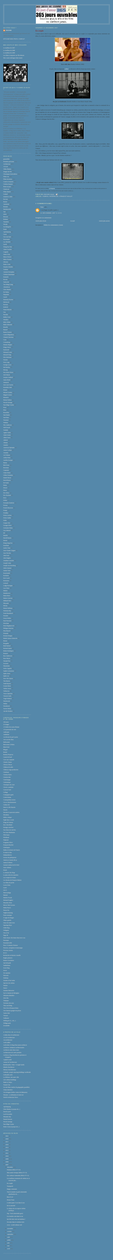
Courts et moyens (8, 181)
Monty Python (7, 400)
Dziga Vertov (7, 347)
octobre (9, 1231)
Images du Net (7, 171)
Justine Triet (6, 570)
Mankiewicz (6, 593)
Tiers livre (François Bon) (10, 1008)
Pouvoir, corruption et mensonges (13, 948)
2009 (7, 1159)
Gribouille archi (7, 1075)
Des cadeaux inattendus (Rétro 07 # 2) (18, 1175)
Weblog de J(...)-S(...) (9, 1020)
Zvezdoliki (6, 1025)
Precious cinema (8, 950)
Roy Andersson (7, 656)
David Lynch (7, 1111)
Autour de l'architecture (10, 1062)
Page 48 (5, 935)
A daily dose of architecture (11, 1035)
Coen (4, 340)
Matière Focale (7, 897)
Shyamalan (6, 666)
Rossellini (6, 412)
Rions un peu (7, 186)
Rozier (5, 202)
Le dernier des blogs (9, 872)
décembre (10, 1167)
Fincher (5, 360)
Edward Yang (7, 355)
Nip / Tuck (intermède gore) (15, 1213)
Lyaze (5, 887)
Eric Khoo (6, 493)
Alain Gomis (7, 435)
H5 (4, 533)
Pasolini (5, 314)
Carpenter (6, 470)
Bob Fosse (6, 465)
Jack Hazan (6, 375)
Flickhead (6, 837)
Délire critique (7, 817)
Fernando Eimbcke (8, 503)
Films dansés (7, 191)
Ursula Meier (7, 686)
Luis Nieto (6, 588)
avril (8, 1248)
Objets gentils (7, 920)
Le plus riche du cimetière (10, 875)
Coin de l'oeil (7, 790)
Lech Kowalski (7, 1114)
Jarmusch (6, 382)
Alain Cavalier (7, 249)
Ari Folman (6, 455)
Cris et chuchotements (9, 802)
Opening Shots (7, 925)
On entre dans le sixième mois (15, 1222)
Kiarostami (6, 239)
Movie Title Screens (9, 905)
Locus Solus (6, 885)
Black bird (6, 747)
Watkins (5, 422)
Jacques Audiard (8, 377)
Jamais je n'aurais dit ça (10, 860)
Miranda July (7, 1116)
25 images (6, 724)
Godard (5, 194)
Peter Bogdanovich (8, 626)
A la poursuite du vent (9, 729)
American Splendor (8, 447)
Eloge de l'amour (8, 822)
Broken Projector (8, 754)
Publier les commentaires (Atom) (53, 225)
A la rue (5, 166)
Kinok (5, 870)
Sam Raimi (6, 415)
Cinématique (7, 782)
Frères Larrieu (7, 515)
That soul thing (7, 1005)
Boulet (5, 752)
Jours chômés (7, 867)
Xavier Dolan (7, 708)
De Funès (6, 483)
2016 (7, 1144)
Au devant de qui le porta (10, 737)
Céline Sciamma (8, 475)
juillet (9, 1240)
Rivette (5, 279)
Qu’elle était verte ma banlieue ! (16, 1219)
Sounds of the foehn (9, 980)
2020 (7, 1139)
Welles (5, 703)
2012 (7, 1150)
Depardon (6, 294)
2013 (7, 1147)
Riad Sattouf (6, 646)
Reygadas (6, 643)
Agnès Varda (7, 432)
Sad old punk (7, 963)
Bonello (5, 327)
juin (8, 1243)
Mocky (5, 605)
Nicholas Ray (7, 611)
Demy (5, 485)
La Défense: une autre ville (11, 1077)
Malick (5, 590)
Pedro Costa (6, 264)
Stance (5, 988)
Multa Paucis (7, 907)
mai (8, 1246)
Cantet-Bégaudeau (8, 334)
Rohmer (5, 219)
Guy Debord (6, 530)
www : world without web (14, 1225)
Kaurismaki (6, 573)
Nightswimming (8, 913)
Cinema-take (7, 777)
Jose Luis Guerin (8, 385)
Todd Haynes (7, 683)
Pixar (4, 407)
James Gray (6, 254)
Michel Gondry (7, 392)
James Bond (6, 380)
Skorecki (5, 975)
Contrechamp (7, 797)
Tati (4, 212)
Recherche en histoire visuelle (12, 955)
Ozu (4, 312)
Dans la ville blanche (9, 807)
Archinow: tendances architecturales (13, 1047)
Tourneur (5, 420)
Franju (5, 510)
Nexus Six (6, 910)
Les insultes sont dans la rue (15, 1216)
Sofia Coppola (7, 668)
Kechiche (6, 575)
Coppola (5, 252)
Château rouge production (10, 769)
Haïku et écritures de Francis (11, 850)
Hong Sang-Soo (7, 543)
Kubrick (46, 196)
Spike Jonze (6, 673)
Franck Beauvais (8, 508)
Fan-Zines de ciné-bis (9, 830)
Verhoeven (6, 691)
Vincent (5, 1015)
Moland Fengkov (8, 900)
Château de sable (8, 767)
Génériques (6, 847)
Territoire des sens (8, 1003)
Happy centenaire (12, 1189)
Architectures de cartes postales (12, 1052)
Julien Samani (7, 568)
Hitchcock (6, 302)
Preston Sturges (7, 636)
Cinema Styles (7, 774)
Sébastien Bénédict (8, 995)
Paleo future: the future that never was (14, 938)
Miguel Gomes (7, 395)
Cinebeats (6, 772)
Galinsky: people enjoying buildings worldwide (17, 1072)
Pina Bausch (6, 631)
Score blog (6, 968)
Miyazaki (6, 603)
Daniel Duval (7, 477)
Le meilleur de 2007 (9, 48)
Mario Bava (6, 595)
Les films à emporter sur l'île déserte (13, 55)
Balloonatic (6, 742)
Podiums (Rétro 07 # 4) (13, 1170)
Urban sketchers (8, 1090)
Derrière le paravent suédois (11, 812)
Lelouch (5, 583)
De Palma (6, 292)
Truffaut (5, 269)
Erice (4, 498)
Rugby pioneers (7, 958)
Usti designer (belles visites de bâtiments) (15, 1092)
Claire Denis (6, 473)
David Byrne (7, 480)
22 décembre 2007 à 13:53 (51, 213)
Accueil (72, 221)
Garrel (5, 297)
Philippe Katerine (8, 628)
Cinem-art (6, 189)
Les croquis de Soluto (9, 877)
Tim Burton (6, 681)
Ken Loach (6, 578)
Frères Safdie (7, 518)
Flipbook (5, 840)
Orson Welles (7, 618)
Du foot (5, 199)
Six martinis (6, 973)
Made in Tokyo (7, 1082)
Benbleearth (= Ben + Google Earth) (13, 1065)
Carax (5, 234)
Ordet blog (6, 928)
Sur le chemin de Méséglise (11, 993)
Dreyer (5, 488)
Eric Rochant (7, 495)
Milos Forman (7, 259)
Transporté (10, 1186)
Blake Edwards (7, 324)
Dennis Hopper (7, 344)
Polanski (5, 633)
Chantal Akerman (8, 337)
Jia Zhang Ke (7, 227)
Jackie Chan (6, 548)
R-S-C (5, 953)
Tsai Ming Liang (8, 284)
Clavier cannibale (8, 787)
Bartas (5, 462)
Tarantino (6, 222)
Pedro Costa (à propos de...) (11, 1127)
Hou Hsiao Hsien (8, 372)
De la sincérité (11, 1205)
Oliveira (5, 262)
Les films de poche (8, 882)
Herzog (5, 370)
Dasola (5, 810)
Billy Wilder (6, 322)
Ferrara (5, 505)
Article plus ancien (104, 221)
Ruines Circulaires (8, 960)
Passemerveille (7, 943)
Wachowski (6, 701)
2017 (7, 1142)
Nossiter (5, 615)
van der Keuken (7, 711)
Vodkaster (6, 1018)
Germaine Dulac (8, 528)
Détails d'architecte (8, 1067)
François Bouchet (8, 845)
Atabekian (6, 734)
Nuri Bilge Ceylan (8, 405)
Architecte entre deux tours (11, 1050)
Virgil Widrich (7, 698)
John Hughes (7, 558)
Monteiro (6, 397)
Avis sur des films (8, 739)
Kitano (5, 390)
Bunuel (5, 329)
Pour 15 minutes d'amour (10, 945)
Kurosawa (6, 580)
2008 (7, 1162)
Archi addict (6, 1042)
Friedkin (5, 513)
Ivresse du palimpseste (9, 857)
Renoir (5, 641)
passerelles (53, 196)
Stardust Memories (8, 990)
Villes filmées (7, 169)
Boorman (6, 467)
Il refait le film (7, 852)
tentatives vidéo (7, 196)
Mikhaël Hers (7, 600)
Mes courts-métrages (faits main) (12, 58)
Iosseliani (6, 545)
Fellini (5, 500)
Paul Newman (7, 621)
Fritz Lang (6, 362)
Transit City (6, 1085)
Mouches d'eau (7, 902)
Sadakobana (6, 965)
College (5, 792)
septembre (10, 1234)
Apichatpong (7, 232)
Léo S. (5, 890)
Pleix (4, 410)
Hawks (5, 540)
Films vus (6, 176)
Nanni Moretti (7, 309)
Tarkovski (6, 282)
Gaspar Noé (6, 523)
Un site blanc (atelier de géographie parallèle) (16, 1087)
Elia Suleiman (7, 357)
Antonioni (6, 204)
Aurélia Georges (8, 460)
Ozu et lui (6, 933)
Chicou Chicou (7, 764)
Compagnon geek (8, 795)
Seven (5, 970)
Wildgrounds (7, 1023)
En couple (10, 1183)
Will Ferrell (6, 427)
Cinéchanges (7, 780)
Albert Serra (6, 437)
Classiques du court (9, 784)
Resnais (5, 206)
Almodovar (6, 287)
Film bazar (6, 835)
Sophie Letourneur (8, 671)
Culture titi (6, 805)
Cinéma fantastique (8, 274)
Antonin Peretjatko (8, 272)
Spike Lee (6, 676)
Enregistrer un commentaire (43, 218)
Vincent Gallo (7, 696)
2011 (7, 1153)
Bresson (5, 217)
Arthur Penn (6, 457)
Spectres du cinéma (8, 983)
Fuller (5, 520)
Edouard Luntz (7, 352)
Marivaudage (7, 892)
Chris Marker (7, 289)
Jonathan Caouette (8, 560)
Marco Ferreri (7, 257)
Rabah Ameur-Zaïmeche (10, 638)
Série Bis (5, 998)
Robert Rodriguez (8, 651)
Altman (5, 442)
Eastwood (6, 350)
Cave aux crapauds (8, 759)
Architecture (6, 164)
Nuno (42, 207)
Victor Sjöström (7, 693)
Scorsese (5, 663)
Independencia (7, 855)
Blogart (5, 749)
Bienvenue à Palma (8, 744)
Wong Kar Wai (7, 247)
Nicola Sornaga (7, 402)
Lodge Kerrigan (7, 585)
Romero (5, 653)
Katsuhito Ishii (7, 387)
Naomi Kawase (7, 1119)
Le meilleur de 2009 (9, 53)
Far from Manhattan (9, 832)
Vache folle (6, 1013)
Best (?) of (10, 1197)
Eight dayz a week (8, 820)
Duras (5, 490)
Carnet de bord (7, 757)
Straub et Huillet (65, 196)
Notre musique (7, 915)
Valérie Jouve (7, 688)
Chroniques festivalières (10, 174)
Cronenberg (6, 342)
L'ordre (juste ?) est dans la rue (16, 1203)
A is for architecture (9, 1037)
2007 (7, 1164)
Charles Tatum (7, 762)
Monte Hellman (7, 608)
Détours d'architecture (9, 1069)
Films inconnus (7, 179)
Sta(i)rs (5, 985)
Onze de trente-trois (9, 923)
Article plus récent (40, 221)
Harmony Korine (8, 299)
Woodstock (6, 706)
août (8, 1237)
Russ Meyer (6, 658)
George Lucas (7, 365)
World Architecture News (10, 1097)
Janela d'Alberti (7, 862)
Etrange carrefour (8, 827)
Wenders (5, 319)
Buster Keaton (7, 332)
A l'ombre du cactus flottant (11, 727)
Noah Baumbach (8, 613)
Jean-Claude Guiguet (9, 550)
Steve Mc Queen (8, 678)
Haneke (5, 535)
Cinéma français (8, 184)
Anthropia (6, 732)
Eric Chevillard (7, 825)
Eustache (5, 277)
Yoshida (5, 430)
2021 (7, 1136)
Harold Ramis (7, 538)
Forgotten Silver (8, 842)
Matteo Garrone (7, 598)
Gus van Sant (7, 237)
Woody (5, 224)
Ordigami (6, 930)
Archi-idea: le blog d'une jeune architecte (15, 1045)
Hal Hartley (6, 367)
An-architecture (7, 1040)
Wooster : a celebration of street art (13, 1095)
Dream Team (10, 1200)
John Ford (6, 555)
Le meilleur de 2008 (9, 50)
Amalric (5, 445)
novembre (10, 1228)
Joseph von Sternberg (9, 565)
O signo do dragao (8, 917)
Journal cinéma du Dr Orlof (11, 865)
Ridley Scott (6, 317)
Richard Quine (7, 648)
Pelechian (6, 623)
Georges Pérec (7, 525)
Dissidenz (6, 815)
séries (5, 214)
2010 (7, 1156)
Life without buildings (9, 1080)
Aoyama (5, 452)
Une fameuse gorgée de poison (12, 1010)
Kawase (5, 304)
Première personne (8, 161)
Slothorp (5, 978)
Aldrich (5, 440)
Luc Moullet (6, 242)
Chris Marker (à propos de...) (11, 1109)
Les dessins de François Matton (12, 880)
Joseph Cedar (7, 563)
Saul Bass (6, 417)
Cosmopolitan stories (9, 800)
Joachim (8, 30)
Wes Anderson (7, 425)
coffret (66, 69)
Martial (5, 895)
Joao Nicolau (7, 553)
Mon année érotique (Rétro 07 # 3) (17, 1172)
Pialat (5, 229)
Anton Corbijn (7, 450)
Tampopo (6, 1000)
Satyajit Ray (6, 661)
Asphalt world (7, 1059)
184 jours (6, 722)
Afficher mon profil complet (14, 39)
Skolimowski (7, 209)
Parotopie (6, 940)
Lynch (5, 244)
